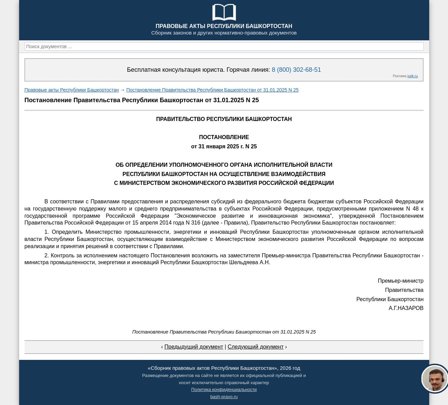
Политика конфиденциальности (224, 389)
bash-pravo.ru (223, 396)
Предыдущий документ (193, 347)
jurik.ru (412, 76)
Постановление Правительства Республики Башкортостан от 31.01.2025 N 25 (212, 90)
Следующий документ (256, 347)
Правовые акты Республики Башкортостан (72, 90)
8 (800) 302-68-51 (296, 69)
